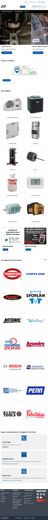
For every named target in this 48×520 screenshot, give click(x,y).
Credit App (16, 480)
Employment (3, 498)
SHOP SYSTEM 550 (38, 52)
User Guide (15, 506)
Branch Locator (33, 2)
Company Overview (5, 493)
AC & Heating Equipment (35, 117)
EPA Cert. (20, 480)
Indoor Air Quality (12, 143)
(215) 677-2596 (28, 496)
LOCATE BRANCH (7, 80)
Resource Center (16, 494)
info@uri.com (27, 498)
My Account (27, 501)
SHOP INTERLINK (6, 52)
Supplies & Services (35, 221)
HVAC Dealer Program (17, 500)
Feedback (33, 517)
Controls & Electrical (35, 195)
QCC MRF (3, 501)
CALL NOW (5, 249)
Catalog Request (5, 480)
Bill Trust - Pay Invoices (29, 503)
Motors (35, 169)
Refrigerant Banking (6, 463)
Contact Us (3, 496)
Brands (2, 500)
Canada (2, 494)
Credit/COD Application (17, 504)
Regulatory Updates (14, 463)
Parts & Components (12, 221)
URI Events (26, 2)
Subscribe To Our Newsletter (40, 500)
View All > (45, 259)
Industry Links (15, 496)
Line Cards (11, 480)
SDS (13, 498)
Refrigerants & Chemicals (12, 195)
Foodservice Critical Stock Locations (16, 502)
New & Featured (18, 11)
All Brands (26, 11)
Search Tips (15, 508)
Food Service (35, 143)
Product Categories (7, 11)
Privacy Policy (26, 517)
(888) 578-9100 (28, 493)
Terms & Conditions (19, 517)
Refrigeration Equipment (12, 117)
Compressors (12, 169)
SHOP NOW (28, 249)
